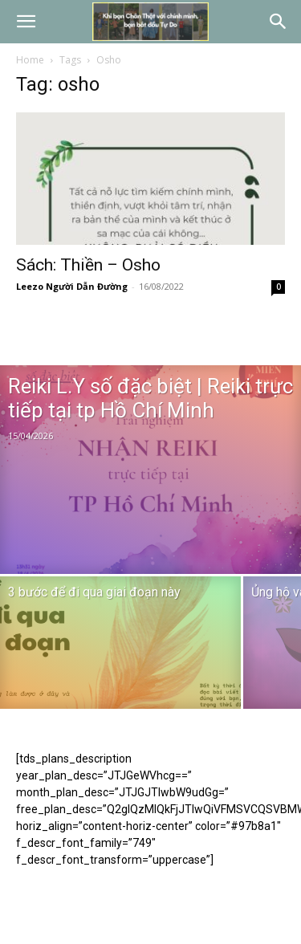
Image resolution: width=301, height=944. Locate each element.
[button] (25, 21)
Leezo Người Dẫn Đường (72, 286)
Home (30, 60)
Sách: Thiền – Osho (88, 265)
